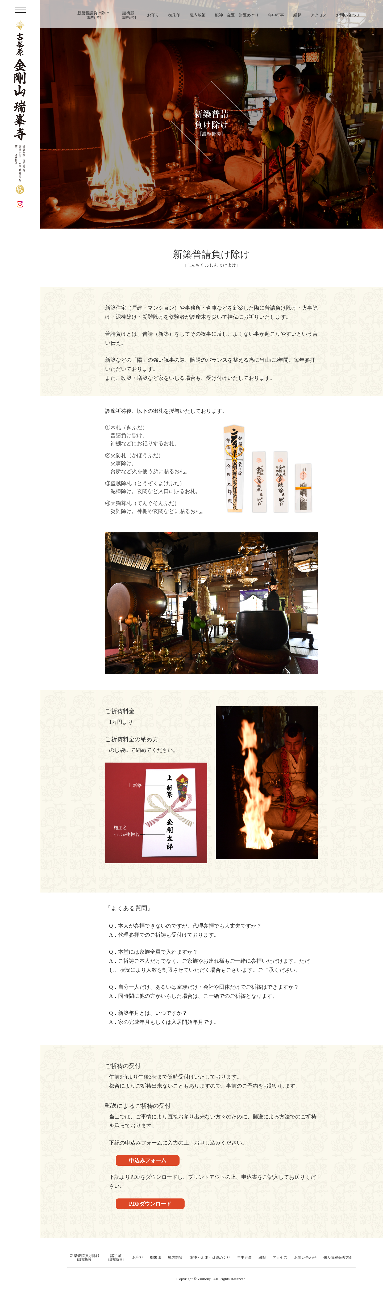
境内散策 (198, 15)
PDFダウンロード (150, 1204)
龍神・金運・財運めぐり (237, 15)
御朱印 (174, 15)
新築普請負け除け (93, 15)
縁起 (297, 15)
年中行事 (276, 15)
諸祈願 (128, 15)
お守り (153, 15)
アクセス (319, 15)
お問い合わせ (348, 15)
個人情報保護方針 (338, 1258)
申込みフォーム (147, 1160)
